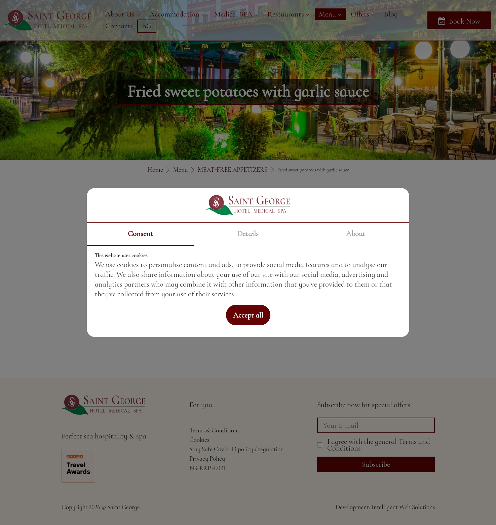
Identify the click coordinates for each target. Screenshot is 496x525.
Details (248, 233)
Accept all (248, 315)
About (355, 233)
